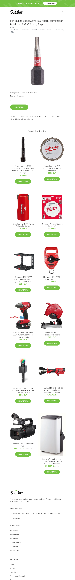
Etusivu (12, 28)
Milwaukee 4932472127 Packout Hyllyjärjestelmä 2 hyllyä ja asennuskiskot (23, 279)
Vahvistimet (14, 550)
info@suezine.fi (15, 518)
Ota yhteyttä (15, 568)
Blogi (12, 564)
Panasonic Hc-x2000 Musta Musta (23, 445)
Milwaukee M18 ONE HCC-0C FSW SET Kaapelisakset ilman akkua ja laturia (52, 390)
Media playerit (15, 542)
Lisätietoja (19, 107)
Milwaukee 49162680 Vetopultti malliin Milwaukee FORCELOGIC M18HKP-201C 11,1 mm (23, 169)
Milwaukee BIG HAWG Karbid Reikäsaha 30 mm (23, 225)
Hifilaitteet (14, 531)
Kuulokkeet (14, 538)
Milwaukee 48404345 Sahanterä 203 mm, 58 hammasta (52, 168)
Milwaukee (33, 93)
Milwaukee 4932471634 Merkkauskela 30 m (52, 278)
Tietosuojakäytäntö (17, 576)
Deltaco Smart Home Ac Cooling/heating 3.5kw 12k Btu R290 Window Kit (52, 461)
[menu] (63, 11)
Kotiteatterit (14, 534)
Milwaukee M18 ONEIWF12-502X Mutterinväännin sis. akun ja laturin (23, 335)
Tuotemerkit (24, 93)
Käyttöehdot (15, 572)
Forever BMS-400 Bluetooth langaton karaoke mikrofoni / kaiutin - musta (23, 390)
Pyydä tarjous (50, 3)
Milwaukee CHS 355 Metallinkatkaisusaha (52, 334)
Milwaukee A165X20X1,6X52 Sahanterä (51, 225)
